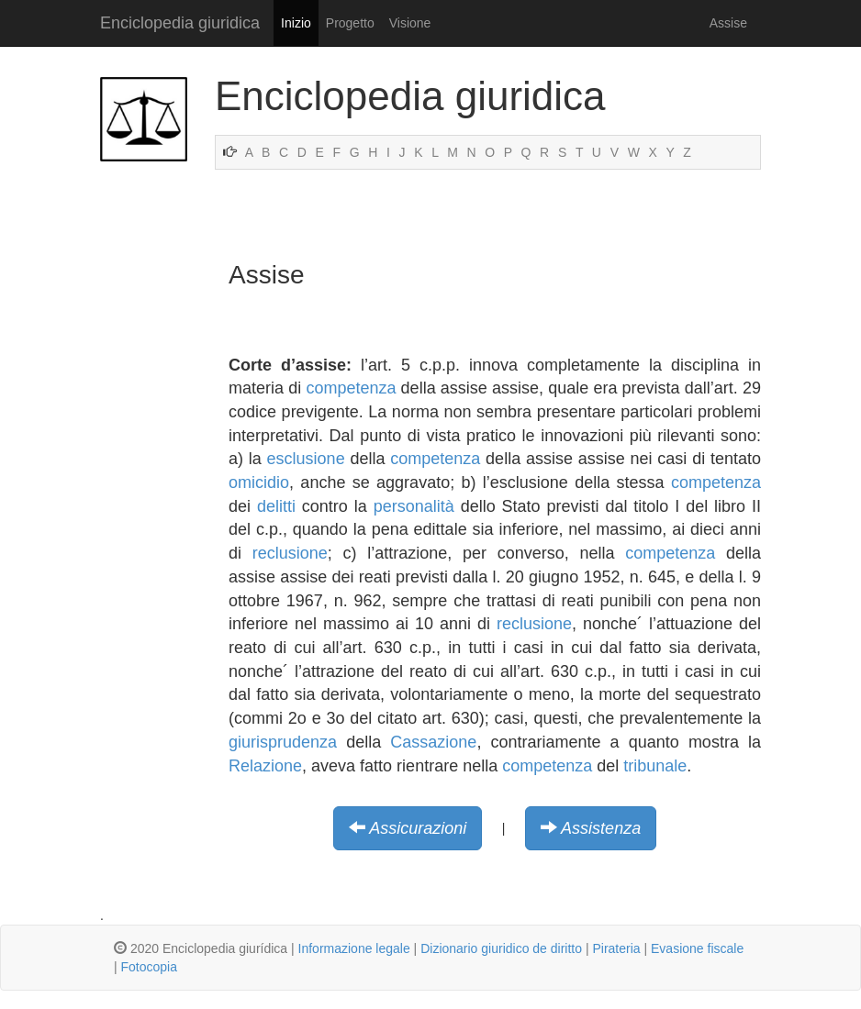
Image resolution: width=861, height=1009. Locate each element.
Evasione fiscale (697, 948)
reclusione (290, 553)
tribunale (655, 766)
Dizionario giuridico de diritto (501, 948)
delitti (276, 506)
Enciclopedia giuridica (180, 23)
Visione (410, 23)
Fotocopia (149, 966)
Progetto (350, 23)
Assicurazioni (417, 828)
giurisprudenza (283, 742)
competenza (351, 388)
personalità (414, 506)
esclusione (306, 458)
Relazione (265, 766)
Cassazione (433, 742)
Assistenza (601, 828)
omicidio (259, 482)
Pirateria (616, 948)
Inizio (296, 23)
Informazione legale (354, 948)
